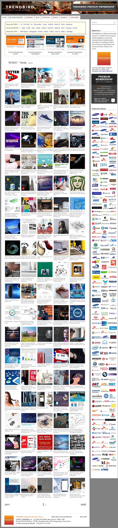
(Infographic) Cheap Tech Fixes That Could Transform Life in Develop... (60, 409)
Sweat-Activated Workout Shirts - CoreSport (28, 106)
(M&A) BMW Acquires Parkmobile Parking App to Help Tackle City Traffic (28, 301)
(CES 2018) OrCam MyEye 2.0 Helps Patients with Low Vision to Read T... (60, 323)
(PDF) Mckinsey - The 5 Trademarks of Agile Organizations (59, 85)
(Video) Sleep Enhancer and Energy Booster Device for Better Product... (12, 280)
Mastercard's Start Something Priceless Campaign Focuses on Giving (29, 193)
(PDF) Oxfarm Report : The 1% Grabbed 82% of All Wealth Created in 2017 (60, 172)
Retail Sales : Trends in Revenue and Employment (28, 128)
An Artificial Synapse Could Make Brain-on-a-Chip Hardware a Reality (44, 193)
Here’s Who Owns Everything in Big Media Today (78, 106)
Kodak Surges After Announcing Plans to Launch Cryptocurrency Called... (77, 495)
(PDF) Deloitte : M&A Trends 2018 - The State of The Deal (13, 257)
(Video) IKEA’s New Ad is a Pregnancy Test (12, 430)
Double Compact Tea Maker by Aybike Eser (44, 343)
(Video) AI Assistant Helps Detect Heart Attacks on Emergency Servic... (44, 301)
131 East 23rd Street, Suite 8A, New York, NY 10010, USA (101, 69)
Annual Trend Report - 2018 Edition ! (44, 451)
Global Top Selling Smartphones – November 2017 (60, 193)
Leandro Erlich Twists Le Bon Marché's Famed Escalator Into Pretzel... (29, 172)
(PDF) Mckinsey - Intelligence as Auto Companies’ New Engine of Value (13, 495)
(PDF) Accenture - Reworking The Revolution (13, 149)
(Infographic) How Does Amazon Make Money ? (76, 128)
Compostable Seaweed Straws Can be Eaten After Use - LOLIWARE (13, 452)
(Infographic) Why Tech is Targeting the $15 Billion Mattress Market (77, 409)
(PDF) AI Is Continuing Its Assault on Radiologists (28, 235)
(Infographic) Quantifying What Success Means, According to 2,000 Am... (12, 215)
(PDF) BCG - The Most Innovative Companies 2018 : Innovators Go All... (45, 280)
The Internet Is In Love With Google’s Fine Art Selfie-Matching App (77, 280)
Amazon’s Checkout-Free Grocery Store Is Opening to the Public (44, 215)
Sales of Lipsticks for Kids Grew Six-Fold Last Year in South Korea (44, 474)
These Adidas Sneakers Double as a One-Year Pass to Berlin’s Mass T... (77, 258)
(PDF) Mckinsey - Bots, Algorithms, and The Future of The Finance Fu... (29, 431)
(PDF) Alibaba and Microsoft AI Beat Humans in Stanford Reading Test (61, 344)
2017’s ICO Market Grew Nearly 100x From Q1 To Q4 (77, 387)
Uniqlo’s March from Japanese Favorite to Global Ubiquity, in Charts (28, 388)
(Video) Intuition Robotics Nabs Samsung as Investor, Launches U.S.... (44, 388)
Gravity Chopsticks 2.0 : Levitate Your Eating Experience (27, 280)
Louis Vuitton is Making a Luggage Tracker (44, 365)
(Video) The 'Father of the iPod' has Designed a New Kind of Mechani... (77, 366)
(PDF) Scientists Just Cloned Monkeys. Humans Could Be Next (61, 107)
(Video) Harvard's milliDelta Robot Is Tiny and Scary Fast (28, 257)
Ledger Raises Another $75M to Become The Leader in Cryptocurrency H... (61, 258)
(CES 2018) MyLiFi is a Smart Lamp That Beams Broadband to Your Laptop (44, 495)
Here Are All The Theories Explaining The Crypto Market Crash (77, 172)
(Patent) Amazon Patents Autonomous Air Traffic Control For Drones (27, 323)
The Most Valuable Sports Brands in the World (28, 451)
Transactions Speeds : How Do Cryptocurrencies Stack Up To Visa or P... (60, 474)
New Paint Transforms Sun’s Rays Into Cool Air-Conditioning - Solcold (12, 193)
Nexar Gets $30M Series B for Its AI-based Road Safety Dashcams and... (45, 85)
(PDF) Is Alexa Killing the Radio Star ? (12, 300)
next (83, 504)
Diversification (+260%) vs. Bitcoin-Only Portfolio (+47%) (28, 495)
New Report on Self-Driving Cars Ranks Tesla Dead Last (77, 149)
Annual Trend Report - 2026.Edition (35, 53)
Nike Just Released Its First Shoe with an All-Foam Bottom (44, 129)
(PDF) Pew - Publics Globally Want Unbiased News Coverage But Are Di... (61, 388)
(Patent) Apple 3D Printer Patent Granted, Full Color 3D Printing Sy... (61, 215)
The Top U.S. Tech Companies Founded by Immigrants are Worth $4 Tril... (61, 366)
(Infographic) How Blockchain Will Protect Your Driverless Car (45, 172)
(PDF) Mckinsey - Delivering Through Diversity (29, 214)
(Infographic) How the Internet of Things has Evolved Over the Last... (11, 388)
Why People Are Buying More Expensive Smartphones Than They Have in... (61, 150)
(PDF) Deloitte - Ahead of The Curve (13, 322)
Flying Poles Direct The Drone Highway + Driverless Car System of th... (61, 129)
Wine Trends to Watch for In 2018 (44, 257)
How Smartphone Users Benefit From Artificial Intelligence (59, 495)
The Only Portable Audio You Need (61, 235)
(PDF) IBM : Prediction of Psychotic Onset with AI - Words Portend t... (28, 85)
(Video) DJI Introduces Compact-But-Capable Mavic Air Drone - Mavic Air (29, 150)
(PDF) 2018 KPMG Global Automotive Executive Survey (61, 451)
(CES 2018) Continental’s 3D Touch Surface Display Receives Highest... (29, 474)
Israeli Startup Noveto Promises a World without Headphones (76, 452)
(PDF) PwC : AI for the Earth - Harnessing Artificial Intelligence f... (45, 107)
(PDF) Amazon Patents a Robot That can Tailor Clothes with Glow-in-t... (78, 236)
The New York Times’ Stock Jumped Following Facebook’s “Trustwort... (12, 236)
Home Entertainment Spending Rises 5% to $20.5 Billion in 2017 (28, 366)
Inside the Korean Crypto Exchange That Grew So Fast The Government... (45, 323)
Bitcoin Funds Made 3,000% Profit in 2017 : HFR (12, 473)
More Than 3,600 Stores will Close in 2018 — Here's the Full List (28, 409)
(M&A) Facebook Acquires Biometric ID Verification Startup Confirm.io (12, 129)
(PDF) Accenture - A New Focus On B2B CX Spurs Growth (12, 85)
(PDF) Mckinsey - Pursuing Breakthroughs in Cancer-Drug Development (12, 366)
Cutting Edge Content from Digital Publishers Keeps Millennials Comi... (44, 236)
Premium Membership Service (15, 53)
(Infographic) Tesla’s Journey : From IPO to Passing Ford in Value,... (78, 301)
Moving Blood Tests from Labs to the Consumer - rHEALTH (12, 344)
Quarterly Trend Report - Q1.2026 (75, 53)
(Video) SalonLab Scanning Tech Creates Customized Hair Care (13, 409)
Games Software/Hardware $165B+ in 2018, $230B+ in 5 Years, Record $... (29, 344)
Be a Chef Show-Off (42, 408)
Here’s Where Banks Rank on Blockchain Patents (77, 322)
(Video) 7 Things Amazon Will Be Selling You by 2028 (77, 343)
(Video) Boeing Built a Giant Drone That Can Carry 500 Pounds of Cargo (45, 431)
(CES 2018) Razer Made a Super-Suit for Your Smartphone (77, 474)
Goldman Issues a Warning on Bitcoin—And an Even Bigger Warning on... (45, 150)
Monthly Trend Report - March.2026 (55, 53)
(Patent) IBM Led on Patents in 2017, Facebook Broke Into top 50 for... (61, 431)
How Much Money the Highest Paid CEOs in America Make (59, 280)
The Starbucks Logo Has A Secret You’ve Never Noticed (77, 192)
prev (7, 504)
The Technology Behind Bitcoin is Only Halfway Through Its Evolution (76, 431)
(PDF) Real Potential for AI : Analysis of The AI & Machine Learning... (77, 215)
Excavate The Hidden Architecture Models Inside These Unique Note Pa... (60, 301)
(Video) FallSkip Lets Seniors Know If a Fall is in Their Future (13, 172)
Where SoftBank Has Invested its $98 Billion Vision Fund (13, 106)
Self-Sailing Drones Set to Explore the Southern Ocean (77, 84)
